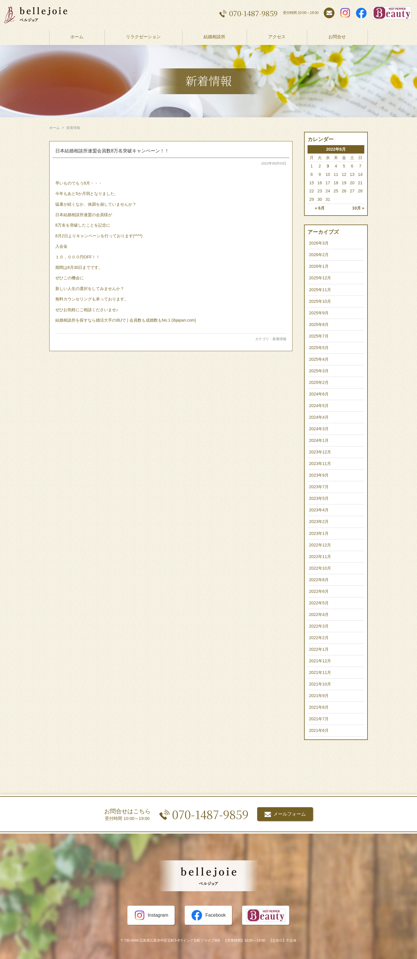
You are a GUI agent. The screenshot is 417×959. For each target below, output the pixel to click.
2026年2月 (319, 254)
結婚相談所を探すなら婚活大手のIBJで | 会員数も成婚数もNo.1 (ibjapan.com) (125, 320)
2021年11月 (320, 672)
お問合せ (337, 36)
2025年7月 (319, 336)
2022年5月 (319, 603)
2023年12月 (320, 452)
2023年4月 (319, 510)
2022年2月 (319, 637)
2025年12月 (320, 278)
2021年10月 (320, 684)
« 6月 (320, 208)
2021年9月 (319, 695)
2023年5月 (319, 498)
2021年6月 (319, 730)
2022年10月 (320, 568)
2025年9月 (319, 313)
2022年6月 (319, 591)
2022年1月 (319, 649)
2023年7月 (319, 486)
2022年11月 (320, 556)
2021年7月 (319, 718)
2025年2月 (319, 382)
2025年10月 (320, 301)
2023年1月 (319, 533)
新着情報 (279, 339)
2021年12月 (320, 661)
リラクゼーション (143, 36)
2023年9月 (319, 475)
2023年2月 (319, 521)
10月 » (358, 208)
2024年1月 (319, 440)
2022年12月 (320, 545)
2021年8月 (319, 707)
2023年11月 (320, 463)
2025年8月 (319, 324)
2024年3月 (319, 428)
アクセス (277, 36)
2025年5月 (319, 347)
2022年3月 (319, 626)
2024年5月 (319, 405)
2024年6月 (319, 394)
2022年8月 (319, 579)
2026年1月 (319, 266)
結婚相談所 (214, 36)
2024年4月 (319, 417)
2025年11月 (320, 289)
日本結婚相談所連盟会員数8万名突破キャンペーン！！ (112, 150)
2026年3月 (319, 243)
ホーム (76, 36)
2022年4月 (319, 614)
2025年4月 (319, 359)
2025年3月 (319, 371)
